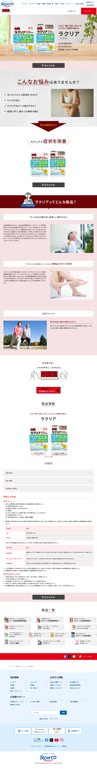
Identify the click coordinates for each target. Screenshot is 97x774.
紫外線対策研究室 (75, 693)
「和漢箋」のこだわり (48, 390)
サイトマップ (53, 727)
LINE (74, 664)
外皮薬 (12, 693)
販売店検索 (53, 709)
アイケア (13, 690)
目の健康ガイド (74, 690)
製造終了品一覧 (15, 712)
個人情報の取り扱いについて (51, 754)
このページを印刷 (87, 664)
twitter (69, 664)
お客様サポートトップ (17, 709)
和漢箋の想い (72, 11)
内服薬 (32, 693)
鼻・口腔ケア (34, 696)
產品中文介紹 (43, 727)
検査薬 (12, 696)
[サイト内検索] (45, 721)
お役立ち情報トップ (56, 690)
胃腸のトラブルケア (56, 696)
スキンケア (33, 690)
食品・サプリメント (16, 699)
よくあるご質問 (34, 709)
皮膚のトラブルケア (56, 693)
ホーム (12, 674)
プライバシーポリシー (36, 754)
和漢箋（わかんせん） (21, 674)
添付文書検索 (74, 709)
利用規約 (64, 754)
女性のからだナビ (75, 696)
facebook (65, 664)
